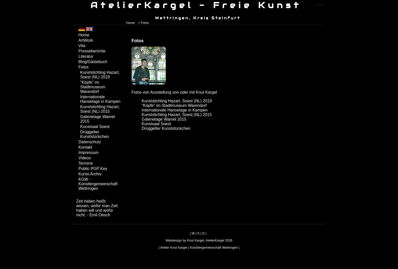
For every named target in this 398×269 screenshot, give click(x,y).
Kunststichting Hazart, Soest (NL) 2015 (177, 114)
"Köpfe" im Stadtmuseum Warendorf (174, 105)
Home (130, 23)
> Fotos (143, 23)
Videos (84, 158)
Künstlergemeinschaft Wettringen (214, 247)
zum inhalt (319, 4)
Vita (81, 46)
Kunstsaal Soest (156, 124)
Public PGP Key (92, 168)
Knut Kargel (195, 240)
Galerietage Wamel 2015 (164, 119)
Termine (85, 163)
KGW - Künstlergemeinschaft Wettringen (98, 184)
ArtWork (85, 40)
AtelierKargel (215, 240)
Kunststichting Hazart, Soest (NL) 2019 (177, 101)
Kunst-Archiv (90, 174)
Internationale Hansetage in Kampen (175, 110)
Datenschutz (89, 142)
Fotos (83, 67)
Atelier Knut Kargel (173, 247)
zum (322, 4)
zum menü (316, 4)
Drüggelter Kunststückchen (166, 128)
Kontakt (85, 147)
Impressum (88, 152)
